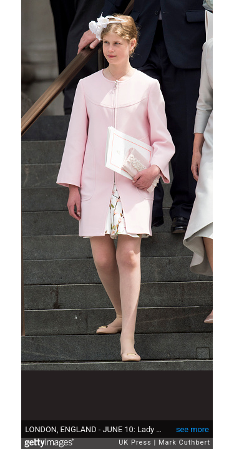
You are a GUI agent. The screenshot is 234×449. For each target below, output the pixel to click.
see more (192, 429)
